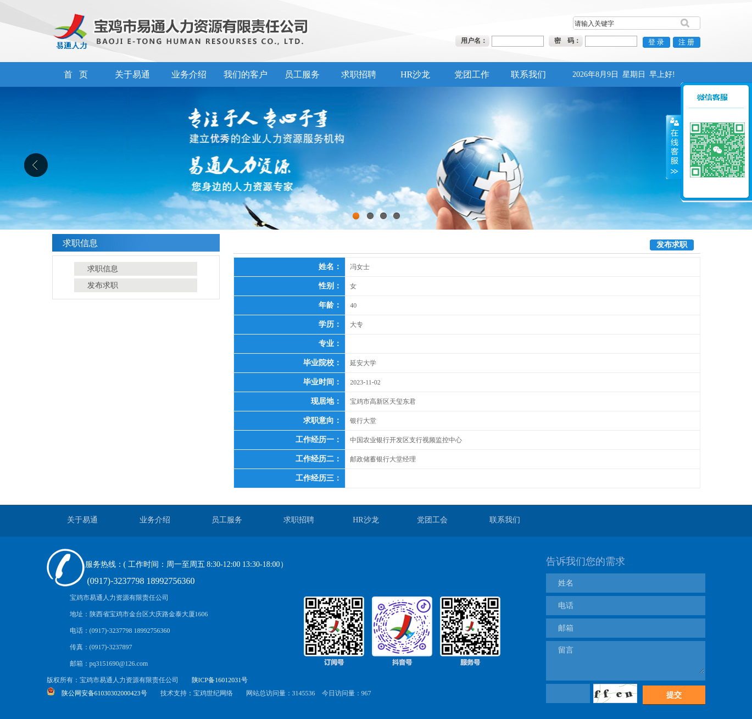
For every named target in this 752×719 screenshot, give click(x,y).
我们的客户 (246, 74)
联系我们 (528, 74)
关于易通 (132, 74)
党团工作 (471, 74)
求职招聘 (358, 74)
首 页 (76, 74)
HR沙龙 (415, 74)
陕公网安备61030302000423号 (104, 693)
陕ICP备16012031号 (220, 680)
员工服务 (302, 74)
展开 (673, 131)
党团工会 (432, 520)
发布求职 (102, 285)
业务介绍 (189, 74)
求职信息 (102, 269)
